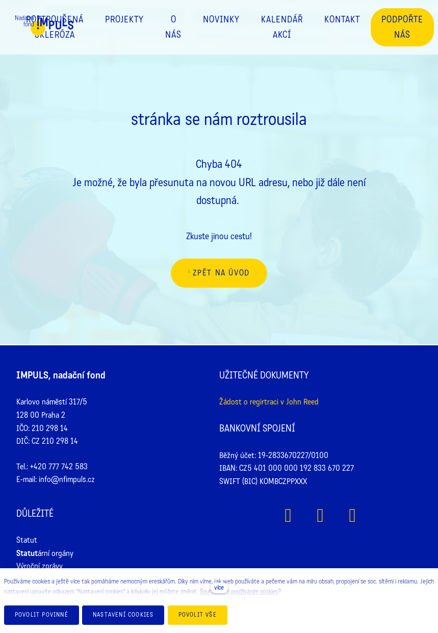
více (219, 588)
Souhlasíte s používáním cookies (239, 592)
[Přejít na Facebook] (288, 515)
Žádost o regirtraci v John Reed (269, 402)
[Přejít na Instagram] (320, 515)
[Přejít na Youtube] (352, 515)
